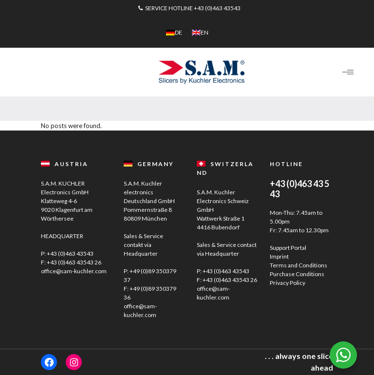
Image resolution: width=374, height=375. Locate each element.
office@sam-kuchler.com (74, 271)
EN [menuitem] (204, 32)
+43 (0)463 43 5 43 (299, 188)
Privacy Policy (287, 282)
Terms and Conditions (298, 265)
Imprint (279, 256)
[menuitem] (174, 32)
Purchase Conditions (297, 274)
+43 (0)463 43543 (217, 8)
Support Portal (288, 247)
